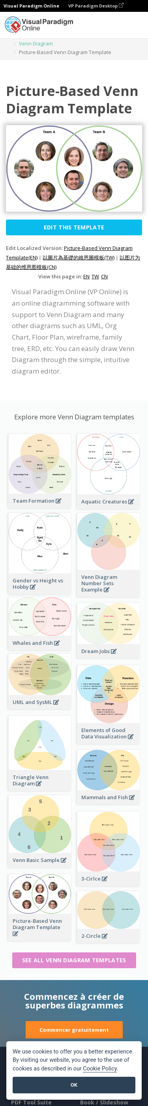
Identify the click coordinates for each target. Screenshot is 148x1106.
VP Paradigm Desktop (96, 6)
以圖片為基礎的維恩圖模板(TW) (78, 257)
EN (86, 276)
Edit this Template (74, 227)
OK (74, 1085)
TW (95, 276)
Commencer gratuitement (74, 1029)
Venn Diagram (36, 43)
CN (104, 276)
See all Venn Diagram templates (74, 960)
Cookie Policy (100, 1068)
